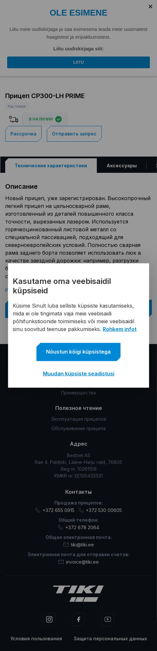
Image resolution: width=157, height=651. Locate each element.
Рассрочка (23, 133)
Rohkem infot (120, 329)
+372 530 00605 (100, 510)
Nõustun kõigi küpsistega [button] (78, 352)
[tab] (51, 165)
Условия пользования (36, 638)
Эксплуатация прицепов (78, 419)
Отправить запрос (74, 133)
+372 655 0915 (54, 510)
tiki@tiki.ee (78, 544)
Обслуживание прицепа (78, 428)
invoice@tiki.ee (79, 562)
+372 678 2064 (78, 527)
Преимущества (78, 392)
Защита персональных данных (110, 638)
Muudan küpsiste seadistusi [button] (78, 373)
